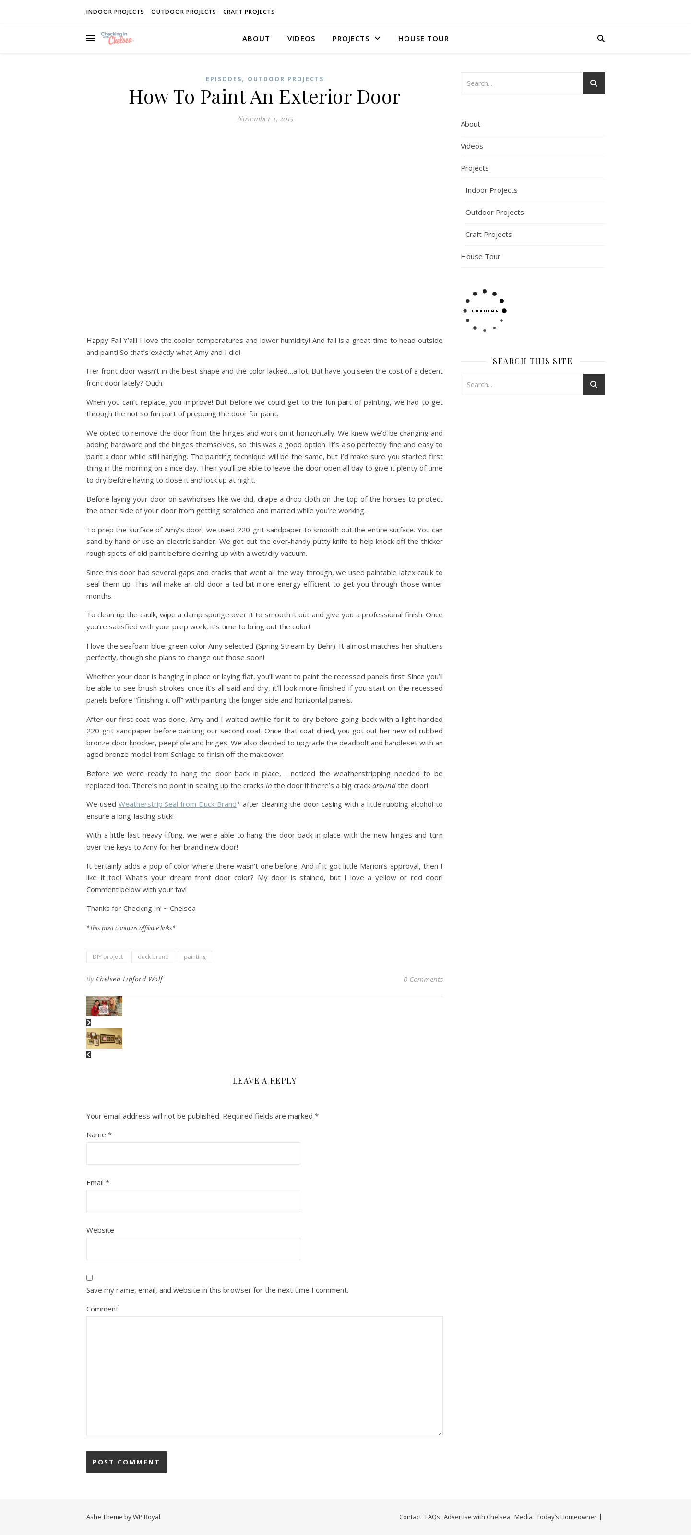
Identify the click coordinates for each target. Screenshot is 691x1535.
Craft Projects (249, 12)
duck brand (153, 957)
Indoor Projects (115, 12)
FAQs (432, 1516)
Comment (102, 1308)
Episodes (224, 79)
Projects (351, 38)
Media (523, 1516)
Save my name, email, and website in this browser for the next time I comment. (217, 1290)
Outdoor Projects (183, 12)
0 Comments (423, 979)
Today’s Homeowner (566, 1516)
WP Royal (146, 1516)
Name (99, 1134)
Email (97, 1182)
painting (195, 957)
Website (100, 1230)
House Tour (423, 38)
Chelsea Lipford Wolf (129, 978)
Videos (301, 38)
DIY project (108, 957)
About (256, 38)
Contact (410, 1516)
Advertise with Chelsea (477, 1516)
